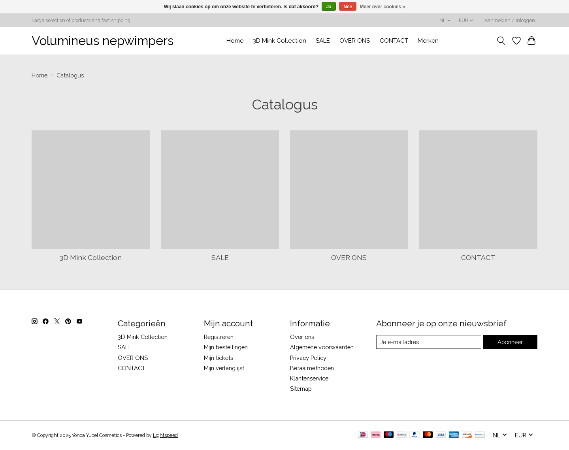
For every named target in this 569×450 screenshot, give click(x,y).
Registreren (219, 336)
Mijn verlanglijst (224, 368)
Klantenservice (309, 378)
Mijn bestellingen (226, 347)
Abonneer (510, 342)
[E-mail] (428, 342)
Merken (428, 40)
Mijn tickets (218, 357)
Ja (328, 6)
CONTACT (394, 40)
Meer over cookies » (382, 6)
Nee (347, 6)
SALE (323, 40)
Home (234, 40)
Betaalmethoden (312, 368)
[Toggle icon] (501, 41)
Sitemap (301, 388)
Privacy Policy (308, 357)
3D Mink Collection (279, 40)
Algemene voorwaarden (322, 347)
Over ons (302, 336)
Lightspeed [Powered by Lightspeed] (165, 435)
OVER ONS (354, 40)
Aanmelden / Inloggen (509, 20)
